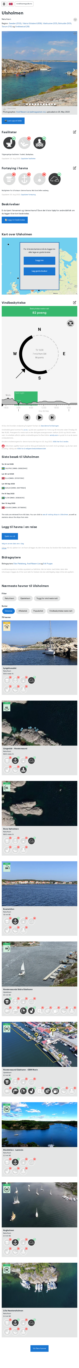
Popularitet (38, 611)
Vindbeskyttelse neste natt (60, 611)
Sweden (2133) (15, 23)
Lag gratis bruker (39, 271)
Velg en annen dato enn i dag (13, 543)
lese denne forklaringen (50, 426)
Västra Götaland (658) (32, 23)
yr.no (25, 430)
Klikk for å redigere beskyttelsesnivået (31, 448)
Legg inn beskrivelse (15, 220)
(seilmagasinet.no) (38, 112)
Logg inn (39, 260)
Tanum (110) (7, 26)
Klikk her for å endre (60, 441)
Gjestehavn (25, 598)
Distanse (8, 611)
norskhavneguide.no (24, 4)
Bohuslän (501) (64, 23)
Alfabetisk (23, 611)
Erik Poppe (47, 564)
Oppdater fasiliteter (28, 158)
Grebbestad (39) (22, 26)
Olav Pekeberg (19, 564)
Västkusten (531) (50, 23)
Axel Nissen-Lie (22, 112)
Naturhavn (9, 598)
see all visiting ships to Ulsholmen (55, 514)
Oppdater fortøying (28, 194)
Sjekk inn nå (10, 536)
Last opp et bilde (13, 121)
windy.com (54, 435)
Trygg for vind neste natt (47, 598)
